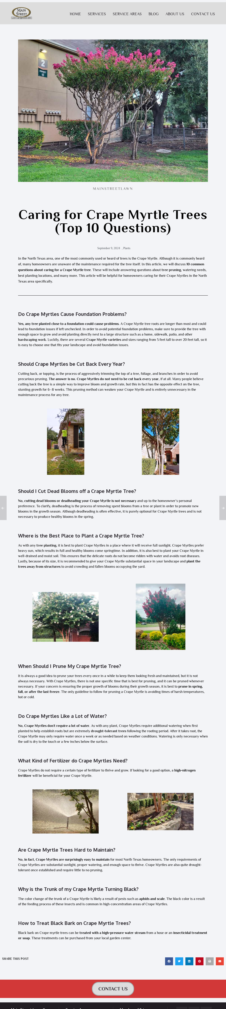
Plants (126, 248)
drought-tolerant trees (108, 731)
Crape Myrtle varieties (103, 340)
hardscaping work (32, 340)
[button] (169, 961)
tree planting (46, 545)
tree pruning (171, 270)
